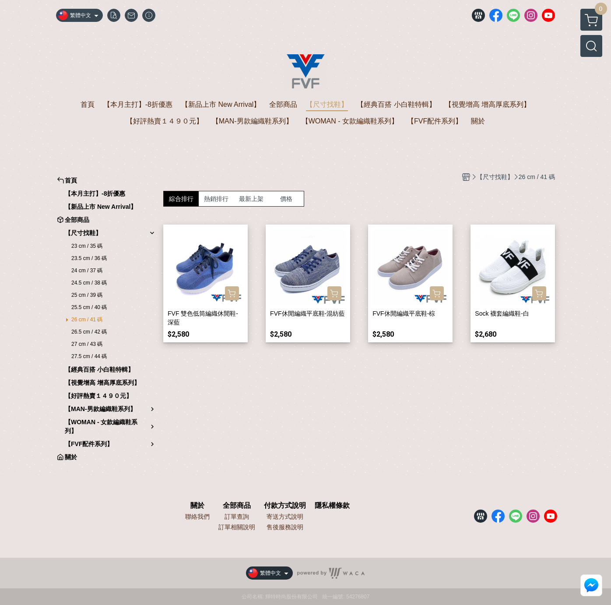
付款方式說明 (285, 505)
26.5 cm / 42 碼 (89, 332)
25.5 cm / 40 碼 (89, 307)
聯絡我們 (197, 517)
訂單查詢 (237, 517)
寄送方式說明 (285, 517)
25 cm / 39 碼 (86, 295)
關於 (197, 505)
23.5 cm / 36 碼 (89, 258)
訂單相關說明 (236, 527)
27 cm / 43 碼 (86, 344)
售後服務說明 (285, 527)
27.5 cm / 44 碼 (89, 356)
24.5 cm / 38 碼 (89, 283)
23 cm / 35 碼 (86, 246)
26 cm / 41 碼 (86, 320)
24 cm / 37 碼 (86, 270)
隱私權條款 (332, 505)
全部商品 (237, 505)
